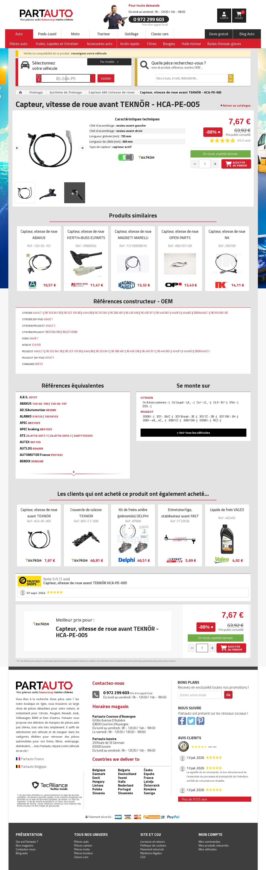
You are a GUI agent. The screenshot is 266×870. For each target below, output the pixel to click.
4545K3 (186, 313)
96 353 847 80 (53, 313)
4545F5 (175, 313)
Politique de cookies (153, 845)
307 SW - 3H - (228, 416)
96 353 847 (101, 313)
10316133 (51, 416)
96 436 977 (147, 313)
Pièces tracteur (83, 853)
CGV (142, 857)
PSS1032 (57, 455)
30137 (33, 397)
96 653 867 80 (219, 313)
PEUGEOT (147, 411)
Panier (240, 15)
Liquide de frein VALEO (227, 509)
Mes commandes (209, 841)
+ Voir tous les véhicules (193, 432)
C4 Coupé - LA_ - (183, 402)
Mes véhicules (208, 849)
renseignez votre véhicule (89, 53)
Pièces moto (82, 849)
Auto (19, 34)
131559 (36, 345)
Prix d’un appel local (155, 24)
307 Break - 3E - (185, 416)
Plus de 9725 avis (194, 799)
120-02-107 (59, 404)
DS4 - (233, 402)
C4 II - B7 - (220, 402)
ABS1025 (34, 423)
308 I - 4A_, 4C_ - (154, 420)
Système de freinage (65, 92)
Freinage (36, 92)
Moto (75, 34)
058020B (37, 461)
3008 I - (148, 416)
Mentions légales (151, 853)
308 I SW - (189, 420)
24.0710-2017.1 (37, 436)
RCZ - (216, 420)
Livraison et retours (152, 841)
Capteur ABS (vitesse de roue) (112, 92)
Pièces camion (83, 845)
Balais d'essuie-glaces (224, 44)
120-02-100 (40, 404)
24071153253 (83, 436)
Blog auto (22, 853)
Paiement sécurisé (152, 849)
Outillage (131, 34)
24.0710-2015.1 (61, 436)
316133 (37, 416)
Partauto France (30, 758)
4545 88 (87, 313)
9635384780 (52, 332)
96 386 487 (116, 313)
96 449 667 (162, 313)
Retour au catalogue (237, 105)
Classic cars (160, 34)
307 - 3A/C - (164, 416)
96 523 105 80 (72, 313)
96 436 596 (131, 313)
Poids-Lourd (47, 34)
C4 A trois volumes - (156, 402)
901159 (35, 442)
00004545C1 (201, 313)
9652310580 (69, 332)
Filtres (152, 44)
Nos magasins (24, 845)
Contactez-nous (26, 849)
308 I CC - (174, 420)
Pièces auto (81, 841)
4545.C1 (38, 313)
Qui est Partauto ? (27, 841)
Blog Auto (246, 34)
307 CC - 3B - (207, 416)
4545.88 (88, 351)
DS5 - (147, 406)
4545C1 (48, 319)
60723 (39, 364)
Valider (106, 78)
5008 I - (204, 420)
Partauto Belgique (31, 766)
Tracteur (103, 34)
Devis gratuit (218, 34)
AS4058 (38, 448)
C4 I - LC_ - (203, 402)
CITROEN (147, 397)
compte (224, 18)
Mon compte (210, 834)
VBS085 (51, 410)
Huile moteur (191, 44)
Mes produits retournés (214, 845)
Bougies (169, 44)
